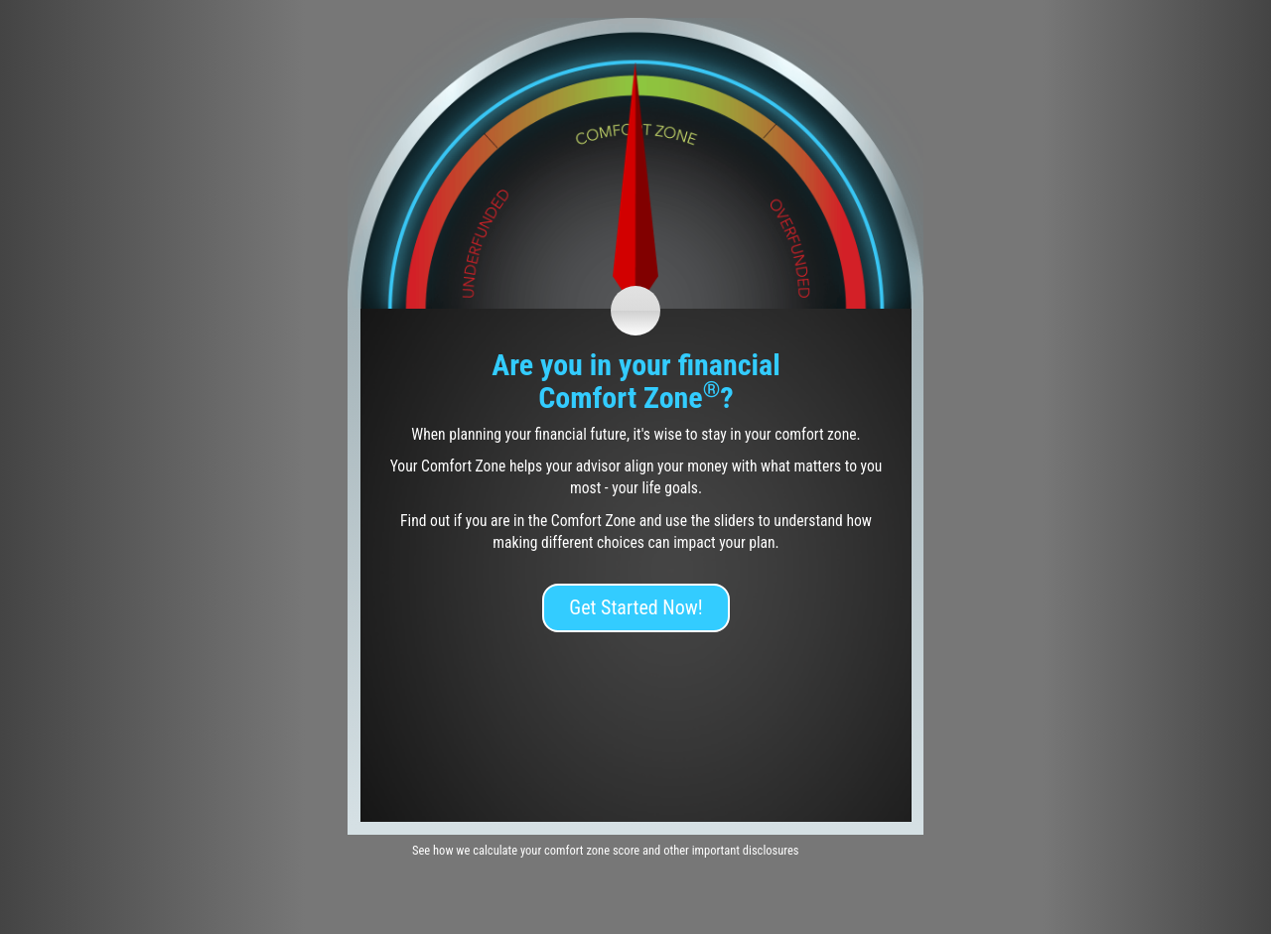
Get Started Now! (635, 607)
